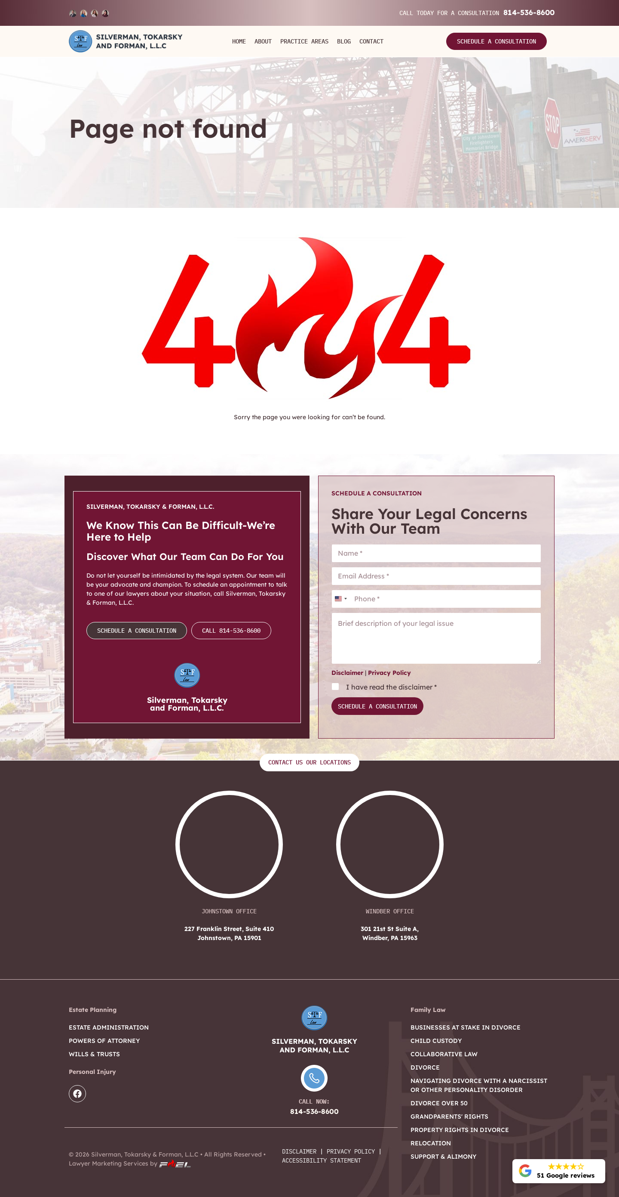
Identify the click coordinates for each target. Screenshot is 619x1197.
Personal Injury (92, 1072)
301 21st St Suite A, (390, 934)
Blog (344, 41)
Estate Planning (92, 1010)
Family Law (428, 1010)
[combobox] (340, 599)
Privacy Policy (389, 673)
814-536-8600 (529, 12)
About (263, 41)
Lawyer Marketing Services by (130, 1163)
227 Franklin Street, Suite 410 (229, 934)
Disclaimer (347, 673)
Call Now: (314, 1101)
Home (239, 41)
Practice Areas (304, 41)
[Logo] (126, 41)
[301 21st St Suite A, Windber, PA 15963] (389, 849)
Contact (371, 41)
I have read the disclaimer (391, 687)
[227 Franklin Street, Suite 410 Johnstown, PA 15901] (229, 849)
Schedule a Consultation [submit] (377, 706)
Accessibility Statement (321, 1160)
